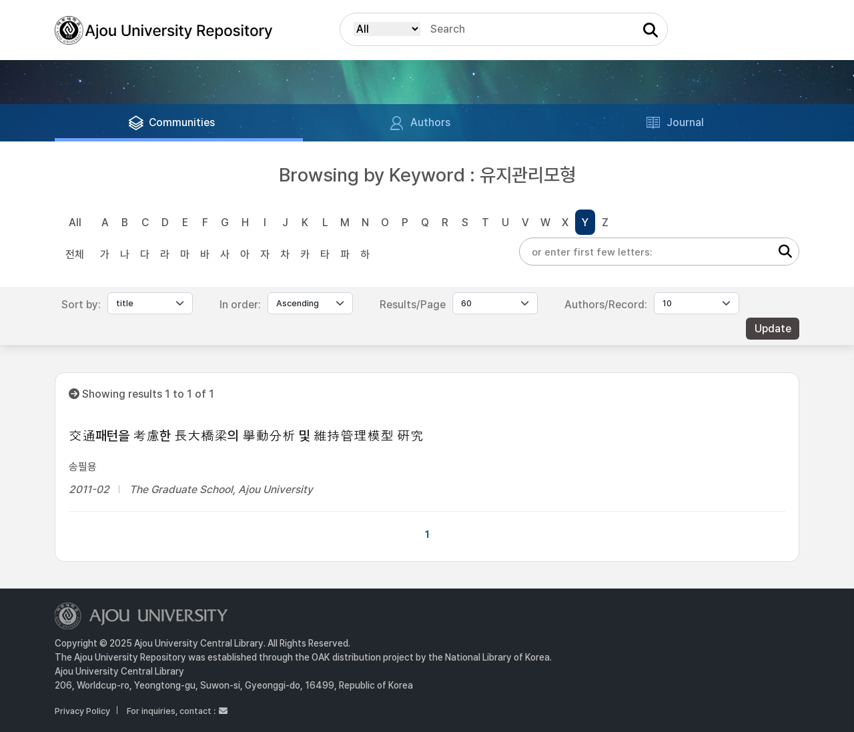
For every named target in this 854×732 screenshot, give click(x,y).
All (75, 222)
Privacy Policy (82, 711)
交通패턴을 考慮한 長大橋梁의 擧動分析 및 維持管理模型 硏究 (246, 436)
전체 (74, 254)
